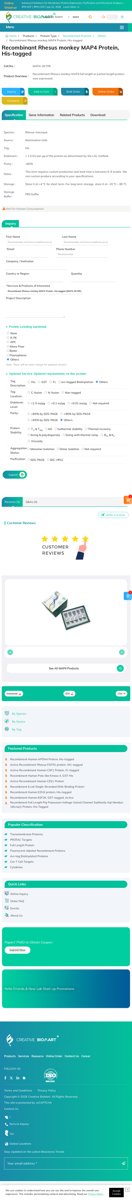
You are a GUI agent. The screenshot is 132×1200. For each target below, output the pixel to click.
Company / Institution (20, 261)
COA (120, 693)
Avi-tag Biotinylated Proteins (29, 856)
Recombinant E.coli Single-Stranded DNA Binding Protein (47, 787)
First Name (13, 236)
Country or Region (17, 273)
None (12, 333)
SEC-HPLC (55, 460)
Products (10, 1056)
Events (14, 908)
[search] (90, 17)
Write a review (113, 515)
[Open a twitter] (11, 1078)
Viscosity (35, 441)
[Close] (116, 1192)
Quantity (76, 273)
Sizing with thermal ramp (80, 435)
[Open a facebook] (5, 1078)
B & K (107, 435)
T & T (35, 429)
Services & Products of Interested (28, 285)
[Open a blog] (24, 1078)
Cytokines (16, 867)
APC (11, 342)
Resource (37, 1056)
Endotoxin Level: (16, 405)
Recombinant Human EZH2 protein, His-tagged (41, 793)
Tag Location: (16, 394)
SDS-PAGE (36, 460)
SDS (67, 693)
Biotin (12, 350)
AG (48, 429)
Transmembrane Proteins (26, 834)
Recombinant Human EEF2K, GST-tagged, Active (42, 798)
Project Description (18, 298)
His (31, 382)
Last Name (69, 236)
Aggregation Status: (18, 450)
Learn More (69, 6)
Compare (17, 101)
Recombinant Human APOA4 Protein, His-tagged (42, 760)
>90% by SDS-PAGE (75, 414)
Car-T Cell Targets (22, 861)
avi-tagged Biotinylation (75, 382)
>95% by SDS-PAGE (43, 420)
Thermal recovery (98, 429)
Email (10, 249)
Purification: (18, 459)
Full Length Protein (22, 845)
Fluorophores (16, 355)
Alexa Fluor (15, 346)
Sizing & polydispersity (44, 435)
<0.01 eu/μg (77, 403)
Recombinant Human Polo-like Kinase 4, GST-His (41, 776)
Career (85, 1056)
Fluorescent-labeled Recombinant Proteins (37, 850)
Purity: (14, 413)
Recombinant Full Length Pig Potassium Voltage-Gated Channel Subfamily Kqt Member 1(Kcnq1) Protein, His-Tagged (66, 805)
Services (23, 1056)
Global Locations (20, 1143)
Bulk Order (78, 92)
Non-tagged (71, 392)
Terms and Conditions (18, 1090)
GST (42, 382)
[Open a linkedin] (17, 1078)
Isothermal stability (69, 429)
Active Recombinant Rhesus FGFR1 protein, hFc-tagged (46, 765)
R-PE (12, 337)
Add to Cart (46, 92)
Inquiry (16, 92)
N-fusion (52, 392)
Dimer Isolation (68, 449)
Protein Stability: (16, 430)
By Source (18, 721)
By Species (19, 713)
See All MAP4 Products (64, 668)
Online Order (110, 92)
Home (12, 36)
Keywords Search (53, 16)
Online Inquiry (19, 894)
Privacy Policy (95, 1194)
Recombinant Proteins (77, 36)
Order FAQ (17, 901)
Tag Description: (18, 383)
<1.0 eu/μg (36, 403)
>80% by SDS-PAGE (43, 414)
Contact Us (72, 1056)
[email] (122, 17)
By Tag (16, 729)
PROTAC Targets (21, 839)
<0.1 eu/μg (56, 403)
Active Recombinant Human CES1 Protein (37, 782)
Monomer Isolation (41, 449)
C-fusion (35, 392)
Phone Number (65, 249)
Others (102, 36)
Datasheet (12, 693)
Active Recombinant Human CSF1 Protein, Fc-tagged (44, 771)
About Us (16, 915)
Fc (53, 382)
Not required (99, 403)
